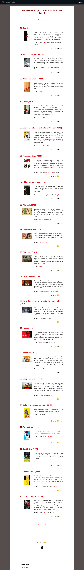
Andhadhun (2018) (31, 427)
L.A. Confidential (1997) (34, 496)
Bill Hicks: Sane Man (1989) (34, 182)
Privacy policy (25, 564)
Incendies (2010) (30, 328)
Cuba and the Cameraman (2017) (37, 405)
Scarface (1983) (29, 28)
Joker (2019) (28, 101)
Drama (44, 42)
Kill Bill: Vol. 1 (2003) (31, 471)
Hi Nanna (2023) (30, 352)
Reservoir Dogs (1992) (32, 156)
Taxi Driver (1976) (30, 449)
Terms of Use (25, 568)
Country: (42, 542)
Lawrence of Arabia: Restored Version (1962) (42, 128)
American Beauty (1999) (33, 79)
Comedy (60, 195)
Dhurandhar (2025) (31, 276)
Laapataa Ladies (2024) (33, 379)
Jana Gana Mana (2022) (33, 229)
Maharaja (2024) (30, 252)
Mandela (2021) (29, 205)
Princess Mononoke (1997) (34, 54)
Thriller (36, 44)
